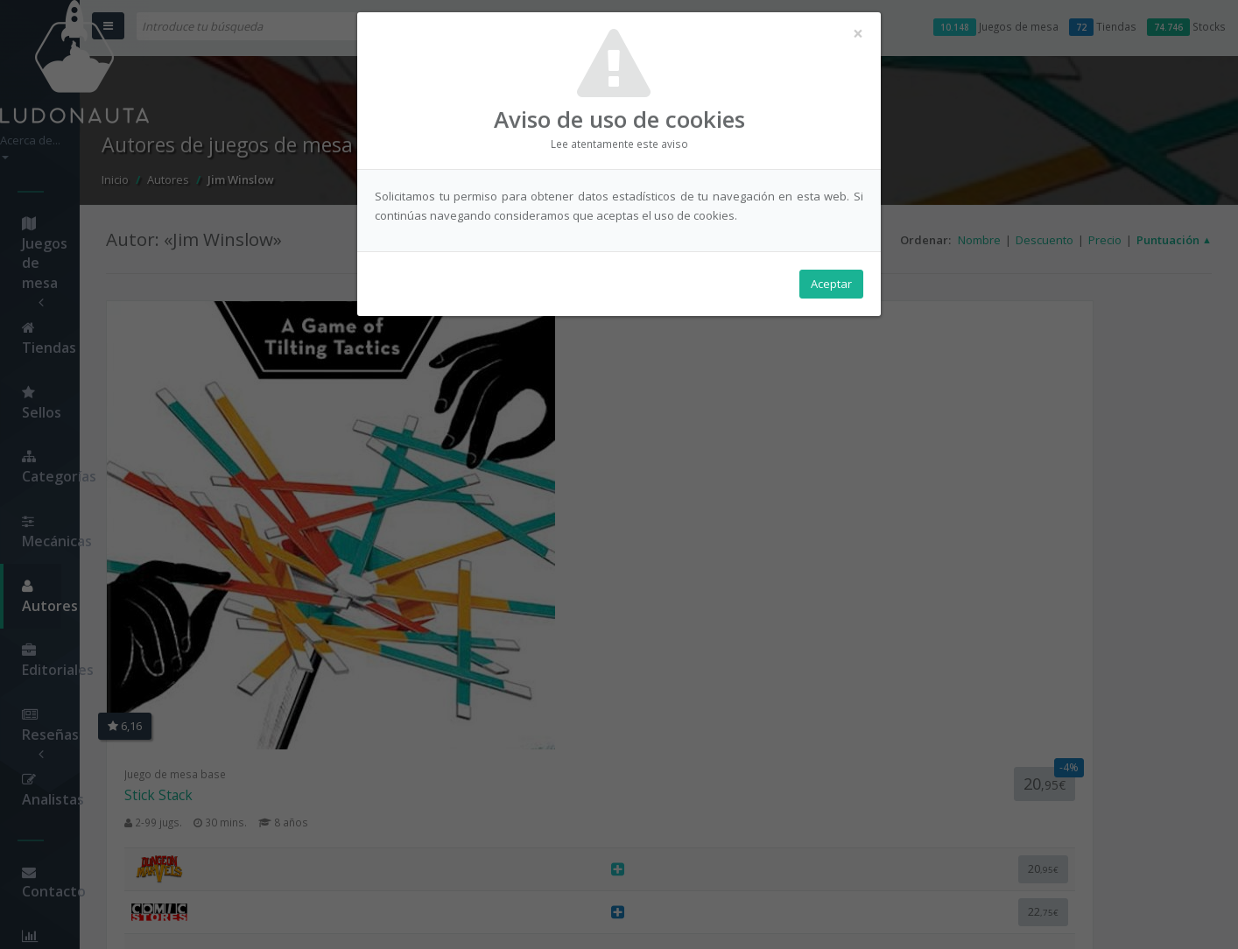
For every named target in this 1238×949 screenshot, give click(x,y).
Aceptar (831, 298)
